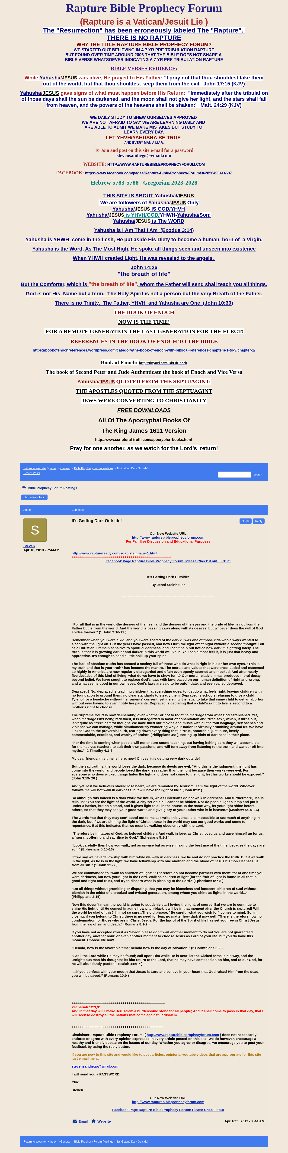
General (65, 468)
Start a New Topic (34, 497)
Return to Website (34, 468)
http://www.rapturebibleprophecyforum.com (168, 537)
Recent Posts (31, 473)
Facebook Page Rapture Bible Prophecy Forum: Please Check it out (168, 1110)
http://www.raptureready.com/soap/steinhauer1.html (114, 553)
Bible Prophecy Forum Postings (93, 468)
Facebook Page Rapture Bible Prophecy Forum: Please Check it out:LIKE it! (168, 561)
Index (53, 468)
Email (83, 1121)
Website (104, 1121)
